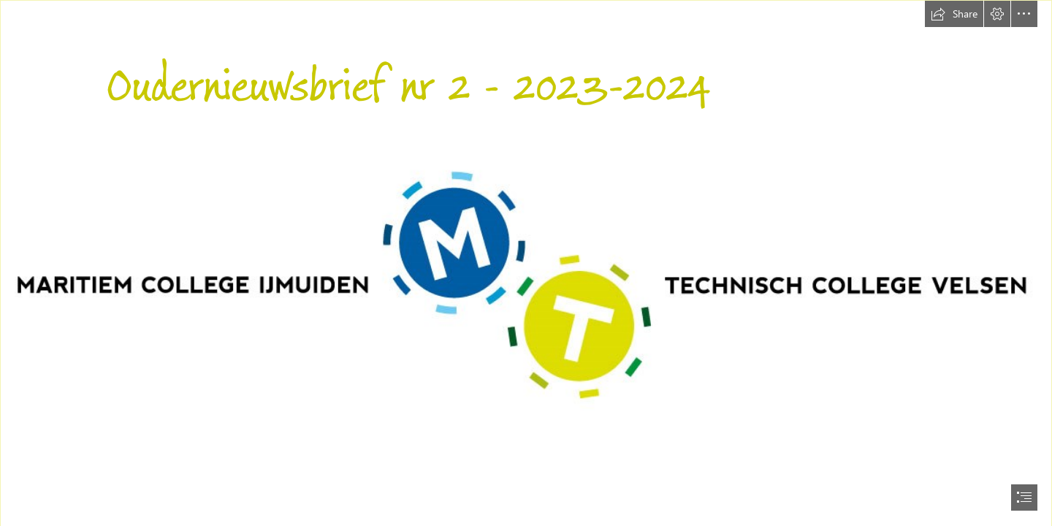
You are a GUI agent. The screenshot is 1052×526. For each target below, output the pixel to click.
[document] (526, 263)
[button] (954, 14)
